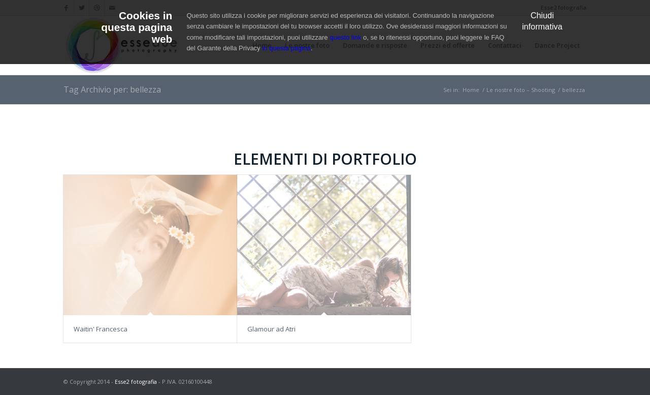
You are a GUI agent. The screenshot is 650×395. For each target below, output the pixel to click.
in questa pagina (286, 48)
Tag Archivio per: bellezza (112, 89)
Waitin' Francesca (100, 328)
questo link (345, 37)
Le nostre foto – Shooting (520, 90)
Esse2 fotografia (136, 381)
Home (471, 90)
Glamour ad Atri (271, 328)
